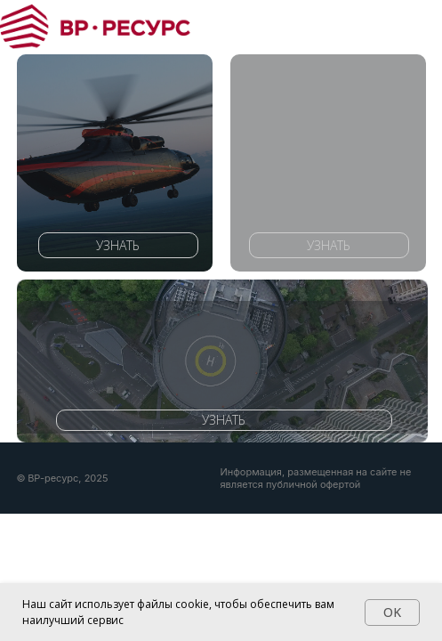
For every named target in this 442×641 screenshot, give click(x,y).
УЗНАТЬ (118, 245)
